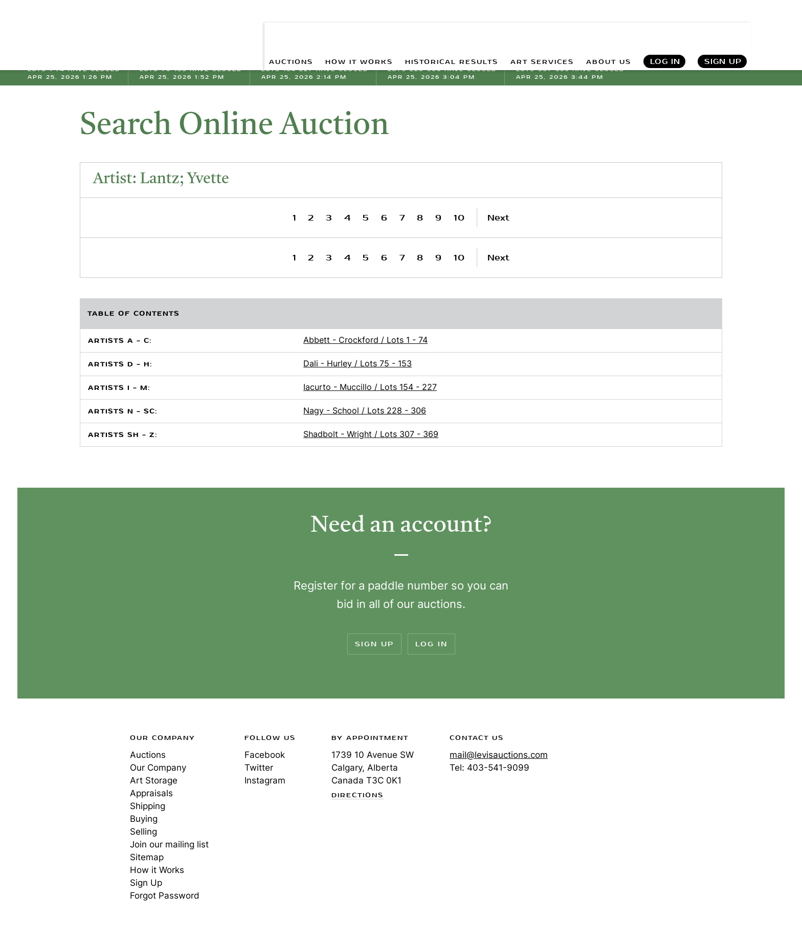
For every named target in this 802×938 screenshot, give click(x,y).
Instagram (264, 780)
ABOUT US (604, 31)
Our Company (158, 767)
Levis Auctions (81, 31)
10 (459, 217)
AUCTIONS (246, 31)
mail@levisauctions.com (499, 755)
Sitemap (147, 857)
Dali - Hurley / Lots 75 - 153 (357, 363)
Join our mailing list (169, 844)
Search (775, 30)
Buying (144, 819)
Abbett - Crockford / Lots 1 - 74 (365, 340)
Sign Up (723, 31)
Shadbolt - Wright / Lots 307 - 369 (370, 434)
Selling (143, 831)
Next (498, 217)
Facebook (264, 755)
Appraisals (151, 793)
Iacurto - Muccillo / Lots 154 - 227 (370, 387)
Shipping (147, 806)
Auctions (148, 755)
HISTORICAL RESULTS (428, 31)
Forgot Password (164, 895)
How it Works (157, 870)
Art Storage (153, 780)
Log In (665, 31)
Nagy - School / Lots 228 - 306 (364, 410)
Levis (61, 774)
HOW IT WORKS (323, 31)
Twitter (258, 767)
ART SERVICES (530, 31)
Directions (357, 795)
